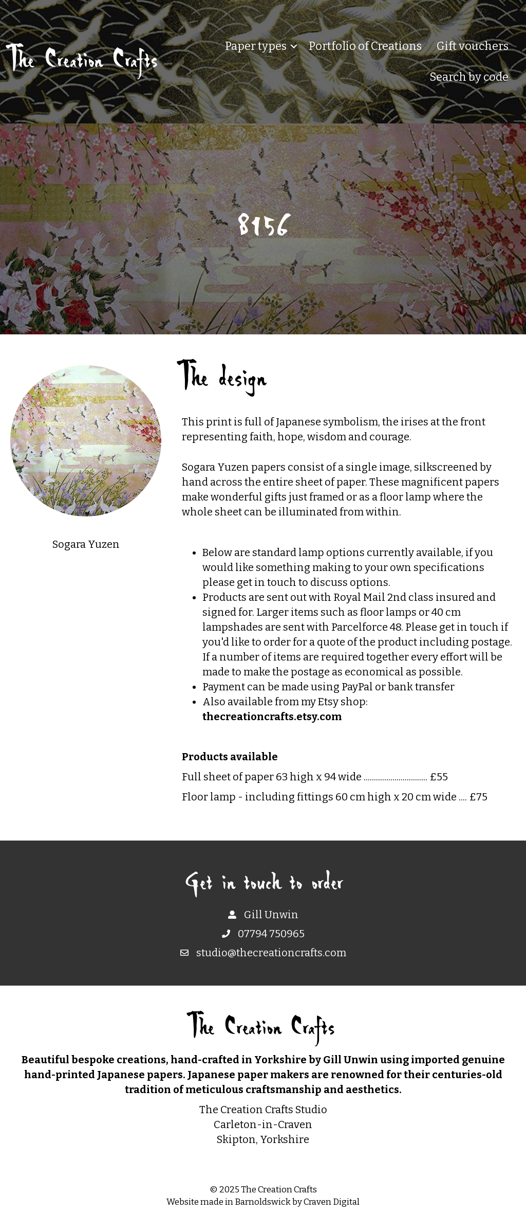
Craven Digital (332, 1202)
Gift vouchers (473, 46)
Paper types (256, 46)
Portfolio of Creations (365, 46)
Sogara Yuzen (86, 544)
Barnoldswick (263, 1202)
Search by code (469, 77)
